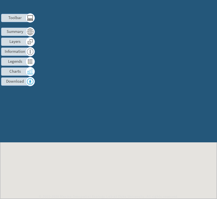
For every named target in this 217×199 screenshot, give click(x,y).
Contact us (171, 6)
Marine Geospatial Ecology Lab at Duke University (102, 196)
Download (15, 81)
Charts (15, 71)
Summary (15, 31)
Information (15, 51)
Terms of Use (144, 6)
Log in (193, 6)
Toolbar (15, 17)
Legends (15, 61)
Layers (15, 41)
